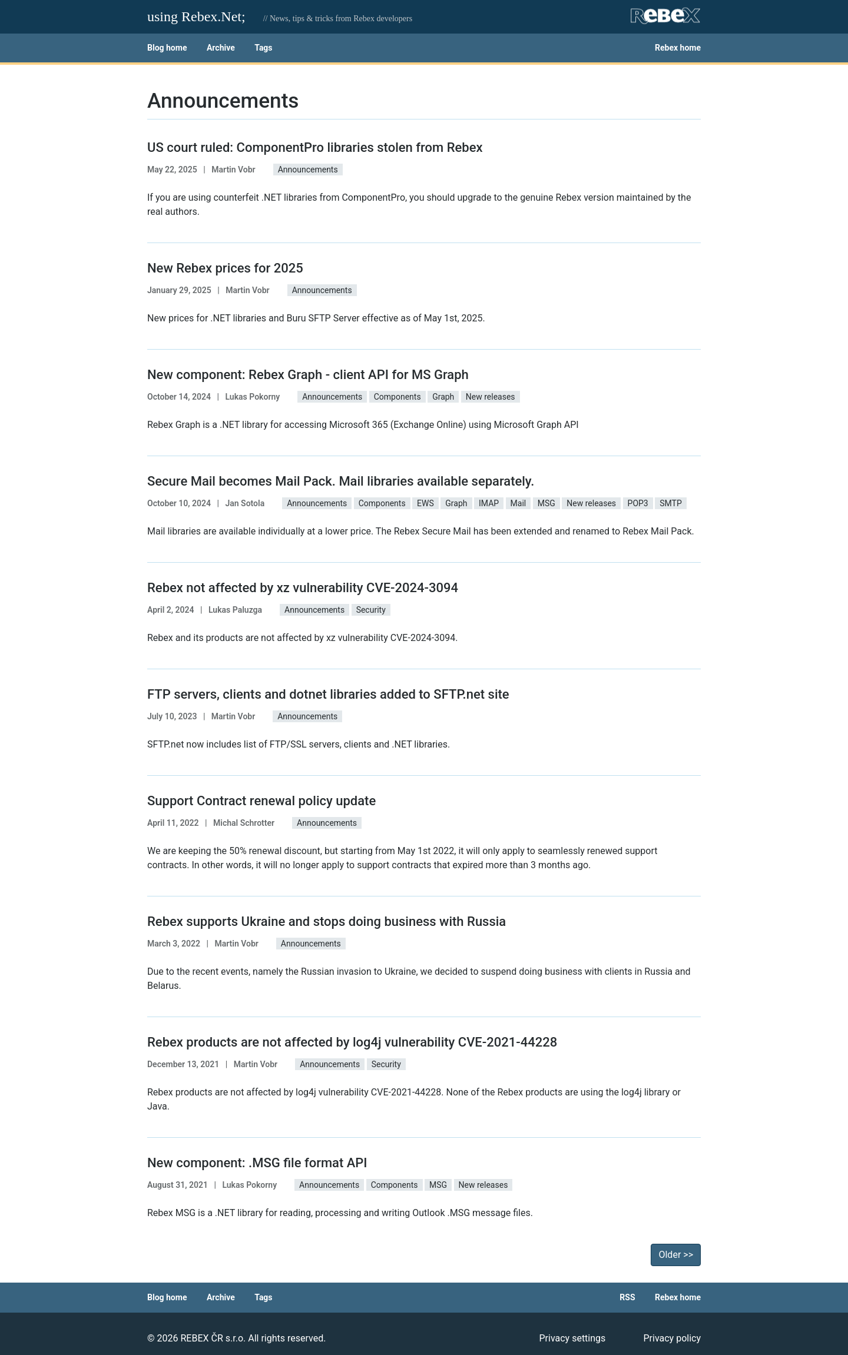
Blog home (167, 47)
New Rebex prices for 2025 (225, 268)
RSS (627, 1297)
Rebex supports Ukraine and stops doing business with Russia (326, 921)
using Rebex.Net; (196, 16)
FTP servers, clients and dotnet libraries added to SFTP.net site (328, 694)
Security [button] (371, 610)
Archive (221, 47)
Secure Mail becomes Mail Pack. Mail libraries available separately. (340, 481)
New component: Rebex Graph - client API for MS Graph (308, 374)
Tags (263, 47)
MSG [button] (546, 503)
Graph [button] (443, 396)
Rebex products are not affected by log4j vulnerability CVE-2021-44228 (352, 1042)
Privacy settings (572, 1338)
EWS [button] (425, 503)
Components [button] (397, 396)
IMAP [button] (489, 503)
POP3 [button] (638, 503)
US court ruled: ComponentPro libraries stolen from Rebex (315, 147)
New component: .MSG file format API (257, 1162)
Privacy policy (672, 1338)
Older (675, 1254)
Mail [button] (518, 503)
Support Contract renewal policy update (261, 800)
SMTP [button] (671, 503)
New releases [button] (490, 396)
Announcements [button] (308, 169)
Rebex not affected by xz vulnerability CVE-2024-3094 (302, 587)
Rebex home (678, 47)
